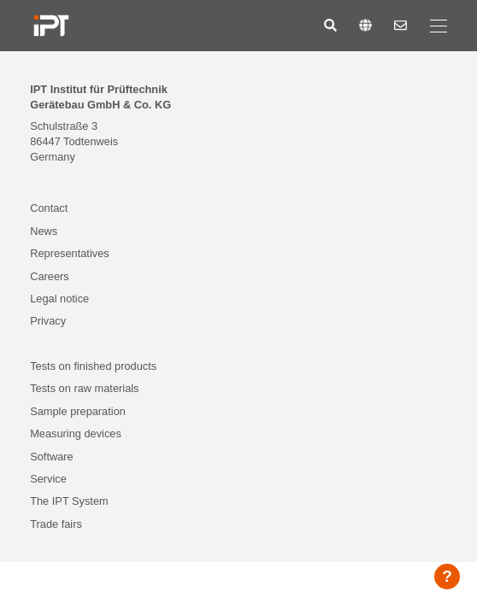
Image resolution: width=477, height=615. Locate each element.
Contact (49, 208)
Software (52, 456)
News (43, 231)
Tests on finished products (93, 366)
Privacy (48, 320)
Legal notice (59, 298)
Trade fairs (56, 524)
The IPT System (69, 501)
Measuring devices (75, 433)
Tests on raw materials (84, 388)
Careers (49, 276)
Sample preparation (78, 411)
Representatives (69, 253)
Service (48, 478)
